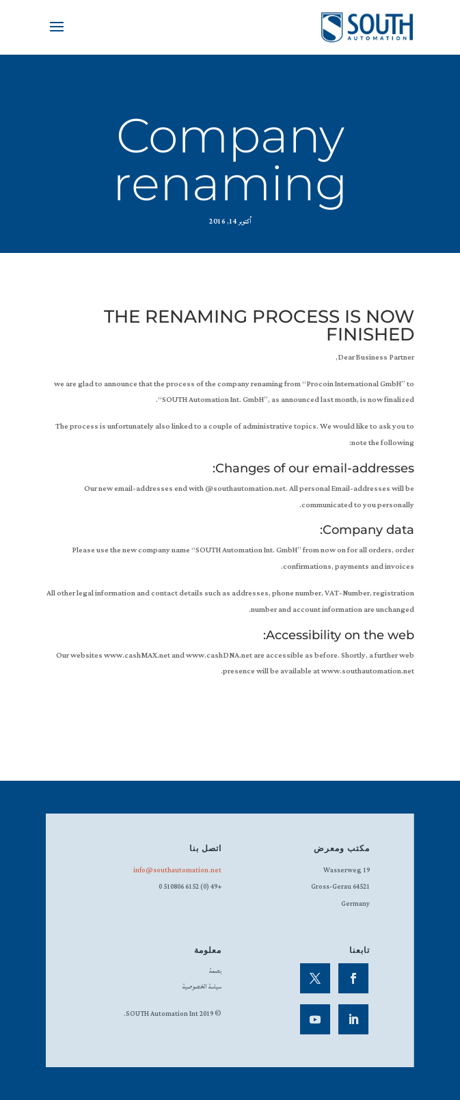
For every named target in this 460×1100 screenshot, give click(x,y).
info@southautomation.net (177, 870)
